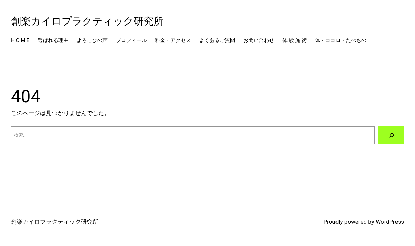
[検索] (391, 135)
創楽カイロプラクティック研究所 (87, 21)
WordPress (390, 221)
